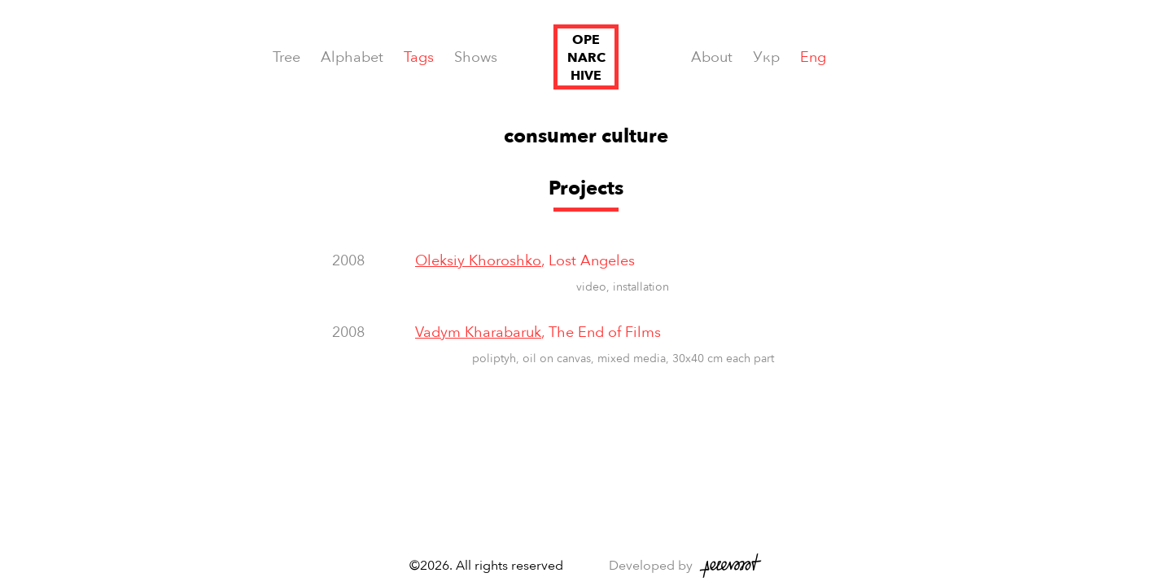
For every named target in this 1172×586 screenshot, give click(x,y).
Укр (766, 57)
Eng (813, 57)
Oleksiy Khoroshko (478, 261)
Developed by (651, 566)
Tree (286, 57)
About (711, 57)
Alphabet (352, 57)
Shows (475, 57)
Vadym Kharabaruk (478, 332)
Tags (419, 57)
